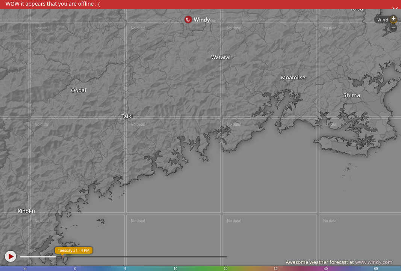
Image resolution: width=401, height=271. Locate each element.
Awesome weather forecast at (339, 262)
